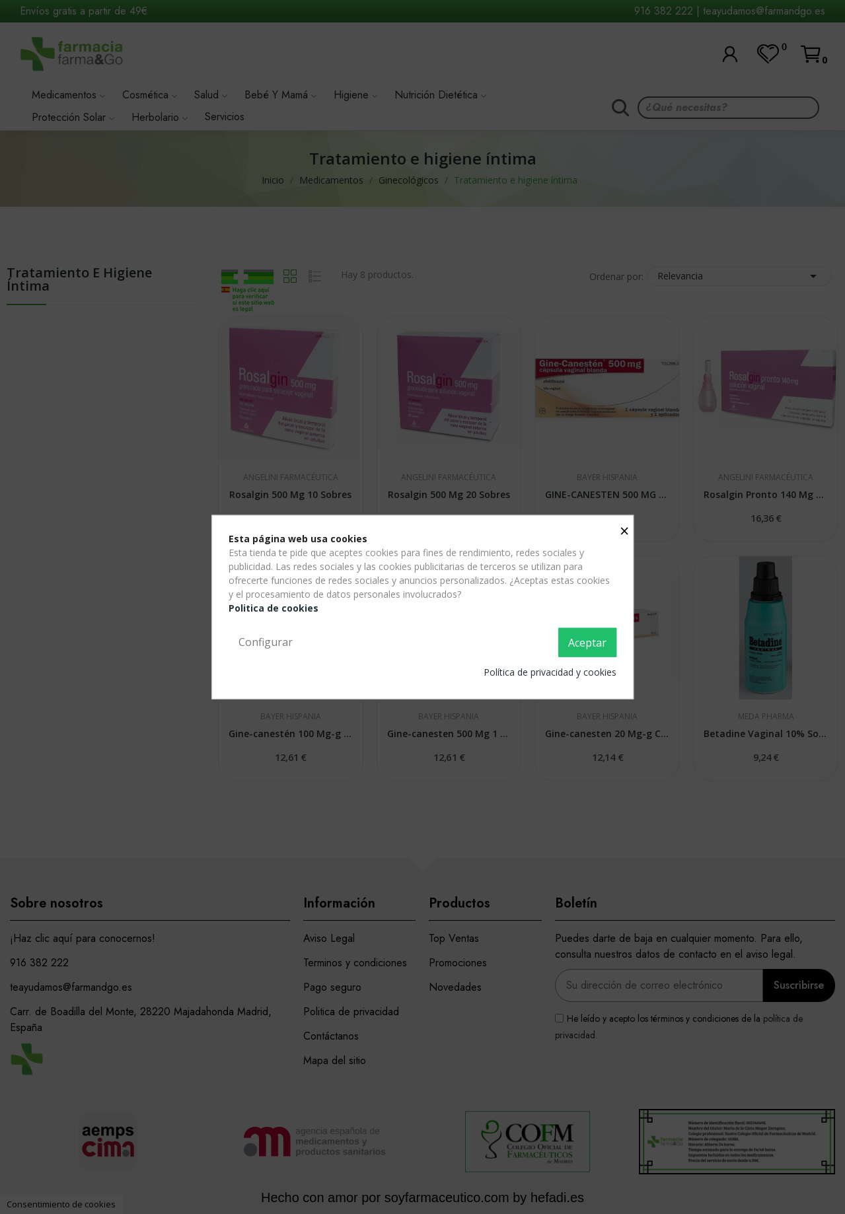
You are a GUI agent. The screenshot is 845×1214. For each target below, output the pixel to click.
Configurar (266, 642)
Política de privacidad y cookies (550, 671)
